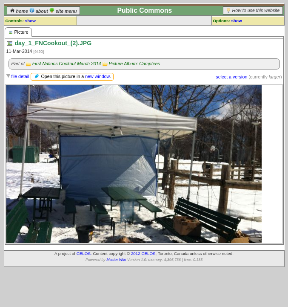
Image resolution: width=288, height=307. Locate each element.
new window (97, 76)
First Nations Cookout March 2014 (66, 63)
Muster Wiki (116, 260)
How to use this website (256, 10)
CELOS (84, 253)
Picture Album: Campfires (134, 63)
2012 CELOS (143, 253)
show (30, 20)
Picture (18, 32)
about (39, 11)
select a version (231, 76)
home (19, 11)
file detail (20, 76)
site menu (63, 11)
